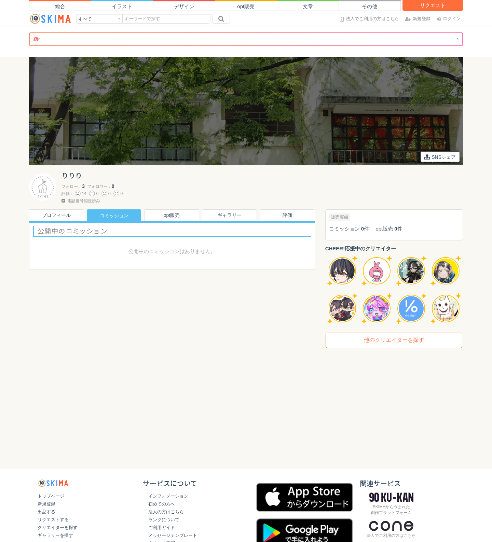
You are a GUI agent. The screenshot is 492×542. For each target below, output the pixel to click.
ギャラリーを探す (55, 535)
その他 (369, 6)
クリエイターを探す (58, 527)
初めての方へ (161, 503)
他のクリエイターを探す (394, 340)
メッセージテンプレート (172, 535)
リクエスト (433, 5)
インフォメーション (168, 496)
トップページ (51, 496)
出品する (46, 511)
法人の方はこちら (166, 511)
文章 (308, 6)
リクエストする (53, 519)
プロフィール (56, 215)
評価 (287, 215)
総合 (60, 6)
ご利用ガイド (161, 527)
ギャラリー (230, 215)
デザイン (184, 6)
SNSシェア (440, 157)
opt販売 (246, 6)
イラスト (122, 6)
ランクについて (163, 519)
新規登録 (46, 503)
